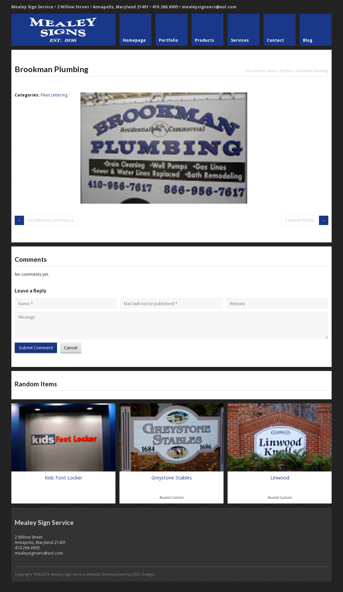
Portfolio (286, 70)
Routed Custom (171, 497)
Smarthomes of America (51, 220)
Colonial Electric (300, 220)
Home (271, 70)
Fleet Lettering (54, 95)
